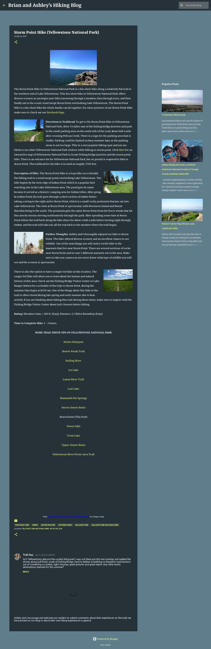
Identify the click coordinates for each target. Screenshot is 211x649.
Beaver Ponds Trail (73, 351)
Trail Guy (28, 554)
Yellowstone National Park (105, 525)
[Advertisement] (152, 126)
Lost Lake (73, 388)
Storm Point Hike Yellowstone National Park (68, 516)
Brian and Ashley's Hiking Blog (44, 5)
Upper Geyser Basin (73, 444)
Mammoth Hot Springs (73, 398)
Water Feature (48, 525)
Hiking (35, 525)
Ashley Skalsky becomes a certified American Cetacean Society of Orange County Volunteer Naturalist (180, 169)
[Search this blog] (193, 5)
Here (122, 149)
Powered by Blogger (105, 639)
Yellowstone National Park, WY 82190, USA (42, 529)
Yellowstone (81, 525)
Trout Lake (73, 435)
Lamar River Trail (73, 379)
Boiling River (73, 360)
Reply (26, 572)
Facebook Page (55, 112)
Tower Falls (73, 426)
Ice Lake (73, 370)
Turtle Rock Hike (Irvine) (173, 115)
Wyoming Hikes (65, 525)
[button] (16, 42)
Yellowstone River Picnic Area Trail (73, 454)
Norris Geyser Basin (73, 407)
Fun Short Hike (22, 525)
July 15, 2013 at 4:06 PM (44, 555)
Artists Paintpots (73, 341)
